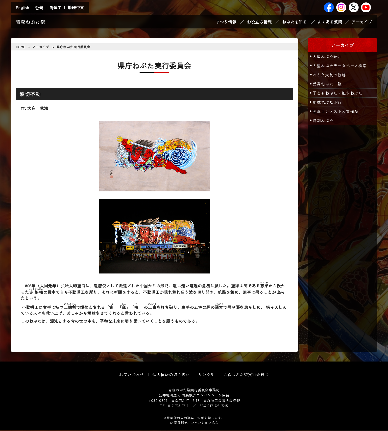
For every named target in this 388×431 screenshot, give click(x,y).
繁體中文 (76, 7)
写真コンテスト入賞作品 (337, 112)
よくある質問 (329, 22)
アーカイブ (361, 22)
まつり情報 (226, 22)
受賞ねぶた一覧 (328, 85)
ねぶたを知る (294, 22)
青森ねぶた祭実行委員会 (246, 376)
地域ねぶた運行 (328, 103)
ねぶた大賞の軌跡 (330, 76)
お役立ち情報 (259, 22)
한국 (39, 7)
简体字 (55, 7)
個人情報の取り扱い (171, 376)
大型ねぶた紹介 (328, 58)
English (22, 7)
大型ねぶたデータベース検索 (341, 67)
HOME (20, 48)
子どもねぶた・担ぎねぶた (339, 94)
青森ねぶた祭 (30, 22)
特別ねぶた (324, 122)
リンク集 (206, 376)
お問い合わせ (131, 376)
